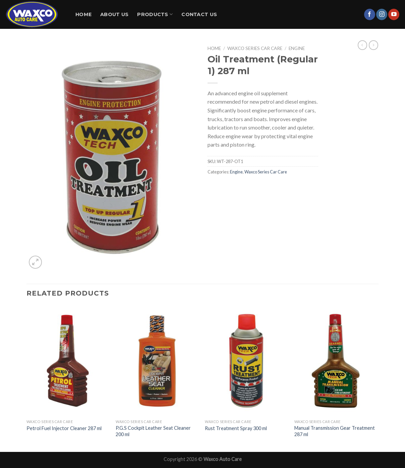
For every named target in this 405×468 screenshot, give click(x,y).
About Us (114, 14)
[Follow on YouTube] (393, 14)
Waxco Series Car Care (254, 48)
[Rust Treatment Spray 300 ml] (246, 361)
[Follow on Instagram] (381, 14)
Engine (297, 48)
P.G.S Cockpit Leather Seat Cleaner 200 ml (153, 431)
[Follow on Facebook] (369, 14)
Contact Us (199, 14)
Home (83, 14)
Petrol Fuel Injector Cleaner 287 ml (64, 428)
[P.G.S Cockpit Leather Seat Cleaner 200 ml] (157, 361)
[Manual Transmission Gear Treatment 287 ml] (335, 361)
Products (155, 14)
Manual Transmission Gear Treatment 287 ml (334, 431)
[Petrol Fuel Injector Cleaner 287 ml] (67, 361)
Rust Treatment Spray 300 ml (236, 428)
